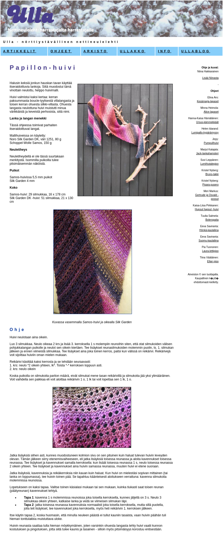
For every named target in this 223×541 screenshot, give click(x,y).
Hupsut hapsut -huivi (207, 209)
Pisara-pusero (210, 184)
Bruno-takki (212, 174)
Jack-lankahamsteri (207, 153)
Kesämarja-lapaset (208, 101)
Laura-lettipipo (210, 251)
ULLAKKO (132, 51)
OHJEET (61, 51)
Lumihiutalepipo (209, 163)
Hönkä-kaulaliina (209, 230)
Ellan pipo (213, 261)
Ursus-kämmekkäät (207, 122)
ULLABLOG (195, 51)
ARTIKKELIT (19, 51)
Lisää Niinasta (210, 78)
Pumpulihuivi (211, 143)
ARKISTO (96, 51)
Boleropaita (212, 219)
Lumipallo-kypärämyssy (205, 132)
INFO (164, 51)
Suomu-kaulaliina (209, 240)
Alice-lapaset (211, 111)
